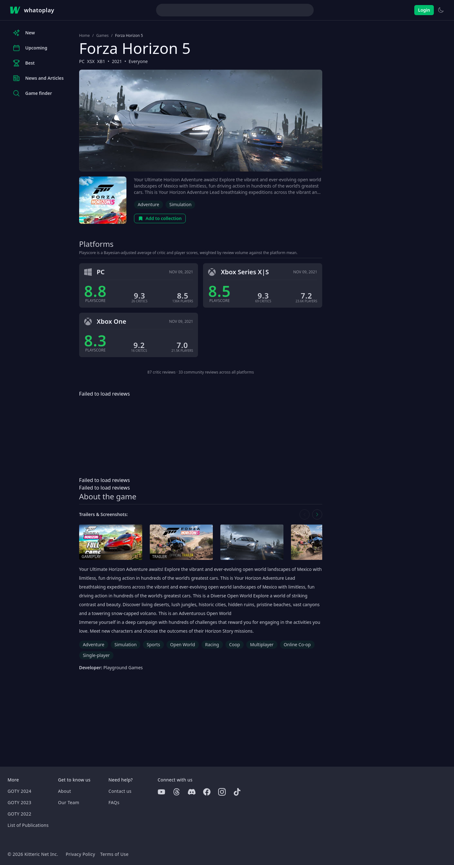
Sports (153, 644)
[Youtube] (161, 792)
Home (84, 35)
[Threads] (176, 792)
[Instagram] (222, 792)
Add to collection (160, 218)
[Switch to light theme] (441, 10)
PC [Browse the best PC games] (81, 61)
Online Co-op (297, 644)
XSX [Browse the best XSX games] (91, 61)
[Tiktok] (237, 792)
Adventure (148, 204)
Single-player (96, 655)
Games (102, 35)
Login (424, 10)
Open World (182, 644)
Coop (234, 644)
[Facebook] (207, 792)
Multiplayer (262, 644)
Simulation (180, 204)
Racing (212, 644)
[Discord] (191, 792)
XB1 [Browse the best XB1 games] (101, 61)
